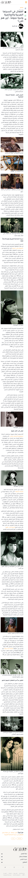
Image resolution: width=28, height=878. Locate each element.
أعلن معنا (15, 873)
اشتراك (10, 873)
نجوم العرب (19, 838)
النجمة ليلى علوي (10, 527)
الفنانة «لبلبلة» (19, 491)
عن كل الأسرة (22, 873)
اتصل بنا (5, 873)
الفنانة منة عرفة (8, 648)
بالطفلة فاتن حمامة (17, 248)
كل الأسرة (14, 26)
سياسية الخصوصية (7, 875)
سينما (13, 838)
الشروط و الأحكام (16, 875)
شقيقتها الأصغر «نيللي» (16, 436)
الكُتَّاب (23, 875)
